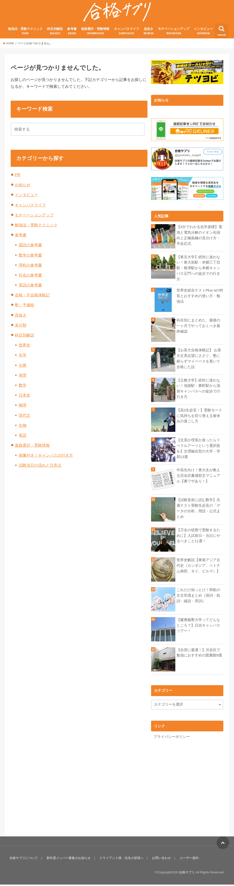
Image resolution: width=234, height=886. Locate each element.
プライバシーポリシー (171, 738)
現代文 (24, 418)
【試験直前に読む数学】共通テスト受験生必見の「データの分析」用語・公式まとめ (198, 510)
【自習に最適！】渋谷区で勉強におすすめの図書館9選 (199, 654)
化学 (22, 357)
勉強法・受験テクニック (25, 34)
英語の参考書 (30, 287)
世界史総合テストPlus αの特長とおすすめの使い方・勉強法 (200, 297)
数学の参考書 (30, 257)
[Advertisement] (192, 786)
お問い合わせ (160, 859)
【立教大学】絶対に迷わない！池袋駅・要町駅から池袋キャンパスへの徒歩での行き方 (198, 390)
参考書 (72, 34)
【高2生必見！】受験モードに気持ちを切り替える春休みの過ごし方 (199, 417)
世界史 (24, 347)
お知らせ (22, 187)
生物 (22, 427)
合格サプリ (187, 874)
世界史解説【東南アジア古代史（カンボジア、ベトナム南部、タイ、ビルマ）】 (198, 567)
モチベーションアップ (173, 34)
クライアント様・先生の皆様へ (120, 859)
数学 (22, 387)
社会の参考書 (30, 277)
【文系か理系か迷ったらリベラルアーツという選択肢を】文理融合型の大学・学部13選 (198, 450)
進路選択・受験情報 (95, 34)
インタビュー (203, 34)
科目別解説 (55, 34)
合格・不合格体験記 (32, 297)
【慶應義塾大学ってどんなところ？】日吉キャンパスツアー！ (198, 627)
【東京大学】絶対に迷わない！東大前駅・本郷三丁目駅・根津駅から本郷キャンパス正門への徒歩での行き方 (198, 270)
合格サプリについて (23, 859)
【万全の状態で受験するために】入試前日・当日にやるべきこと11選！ (198, 537)
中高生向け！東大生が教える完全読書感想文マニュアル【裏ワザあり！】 (198, 477)
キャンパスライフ (126, 34)
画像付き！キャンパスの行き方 (46, 457)
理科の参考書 (30, 267)
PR (17, 177)
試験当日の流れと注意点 (40, 468)
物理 (22, 408)
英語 (22, 437)
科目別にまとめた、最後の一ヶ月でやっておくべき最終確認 (198, 327)
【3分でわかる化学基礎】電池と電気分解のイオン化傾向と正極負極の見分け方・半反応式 (199, 238)
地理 (22, 377)
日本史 (24, 397)
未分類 (20, 327)
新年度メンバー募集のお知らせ (68, 859)
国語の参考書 (30, 247)
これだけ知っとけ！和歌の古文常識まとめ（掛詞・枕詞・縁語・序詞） (198, 597)
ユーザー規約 (187, 859)
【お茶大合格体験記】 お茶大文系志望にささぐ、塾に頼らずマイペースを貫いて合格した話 (199, 360)
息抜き (148, 34)
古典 (22, 367)
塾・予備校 (24, 307)
